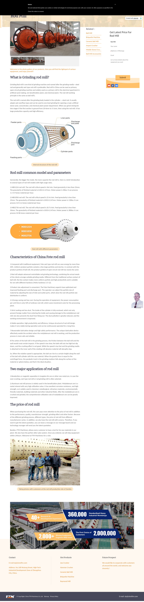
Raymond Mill (65, 582)
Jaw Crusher (64, 564)
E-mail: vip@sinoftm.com (128, 597)
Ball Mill (89, 34)
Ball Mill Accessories (93, 55)
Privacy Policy (54, 597)
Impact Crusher (92, 47)
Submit (123, 78)
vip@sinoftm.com (20, 564)
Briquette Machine (93, 38)
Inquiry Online (137, 305)
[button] (115, 4)
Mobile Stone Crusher (93, 51)
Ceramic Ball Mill (92, 42)
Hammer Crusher (66, 568)
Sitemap (46, 597)
